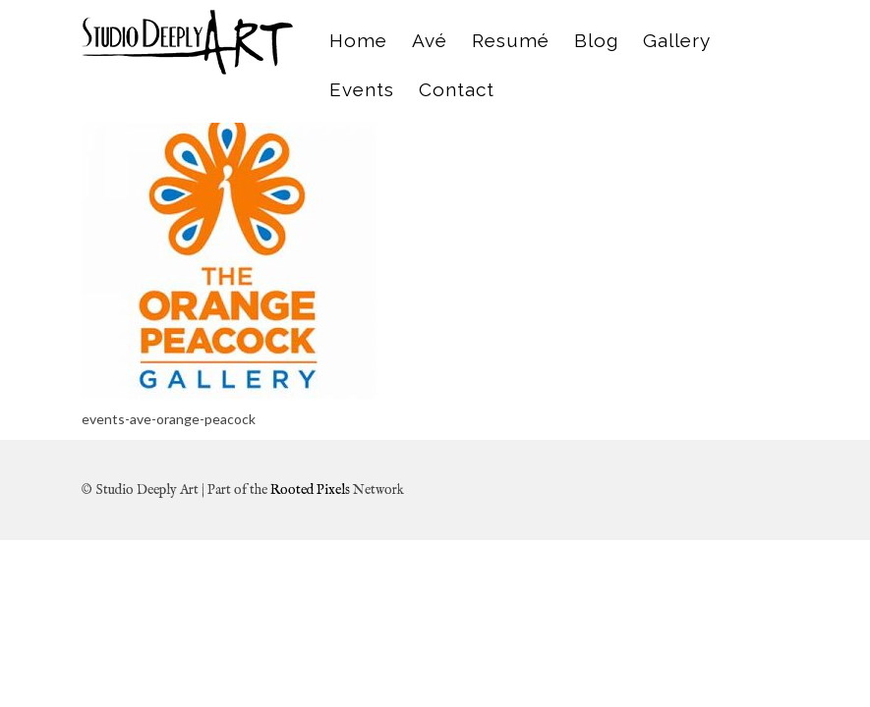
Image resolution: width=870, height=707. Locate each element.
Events (361, 89)
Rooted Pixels (310, 490)
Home (358, 40)
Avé (429, 40)
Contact (456, 89)
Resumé (511, 40)
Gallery (677, 40)
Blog (596, 40)
